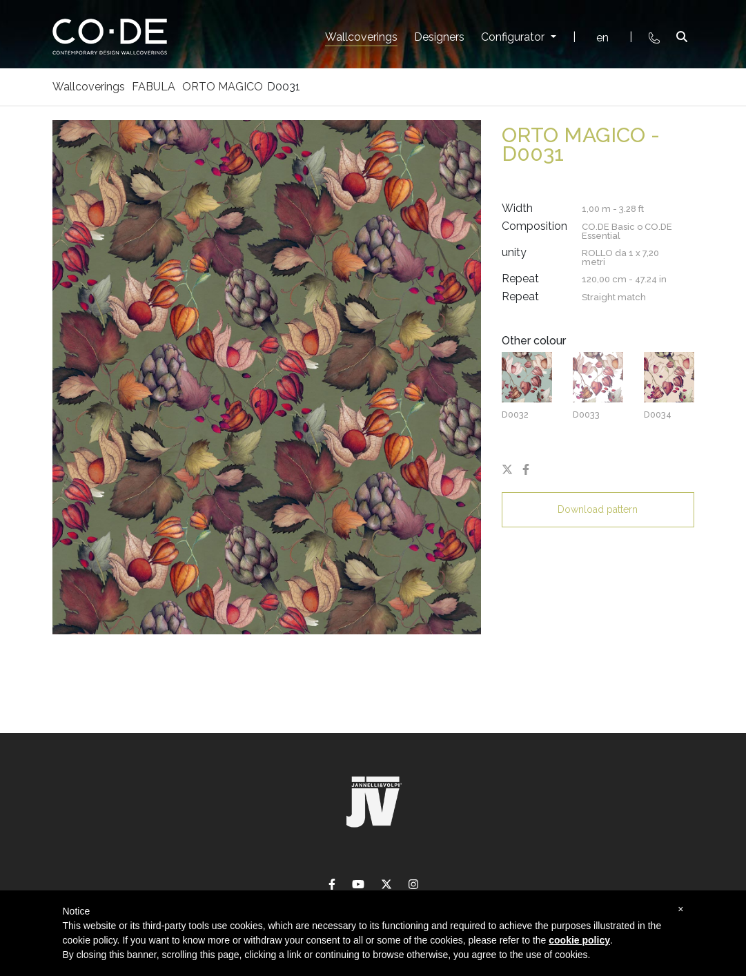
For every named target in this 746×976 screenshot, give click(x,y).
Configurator (514, 36)
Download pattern (598, 509)
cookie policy (579, 940)
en (602, 37)
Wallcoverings (361, 36)
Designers (439, 36)
